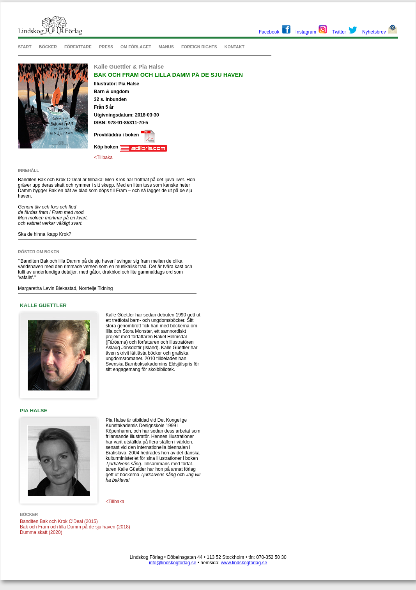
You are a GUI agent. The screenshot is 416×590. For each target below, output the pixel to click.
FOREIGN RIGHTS (199, 46)
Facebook (269, 32)
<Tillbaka (103, 157)
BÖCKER (48, 46)
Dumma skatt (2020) (41, 532)
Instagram (306, 32)
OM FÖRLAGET (135, 46)
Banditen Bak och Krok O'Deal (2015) (59, 521)
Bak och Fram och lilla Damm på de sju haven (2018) (75, 527)
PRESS (106, 46)
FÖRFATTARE (78, 46)
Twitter (339, 32)
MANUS (166, 46)
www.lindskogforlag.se (244, 562)
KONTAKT (234, 46)
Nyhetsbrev (374, 32)
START (25, 46)
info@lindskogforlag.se (172, 562)
